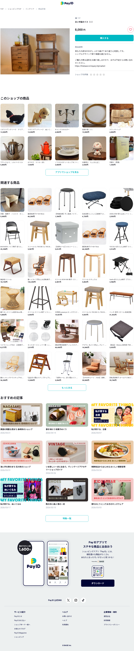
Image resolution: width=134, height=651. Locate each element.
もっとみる (67, 388)
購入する (104, 38)
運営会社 (107, 616)
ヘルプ (64, 620)
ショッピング (19, 637)
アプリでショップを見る (67, 172)
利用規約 (65, 625)
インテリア (29, 9)
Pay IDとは (18, 616)
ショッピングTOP (14, 9)
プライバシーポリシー (112, 625)
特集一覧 (67, 518)
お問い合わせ (67, 616)
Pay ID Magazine (20, 633)
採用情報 (107, 620)
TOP (1, 9)
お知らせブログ (19, 629)
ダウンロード (97, 583)
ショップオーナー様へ (22, 625)
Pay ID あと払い (20, 620)
